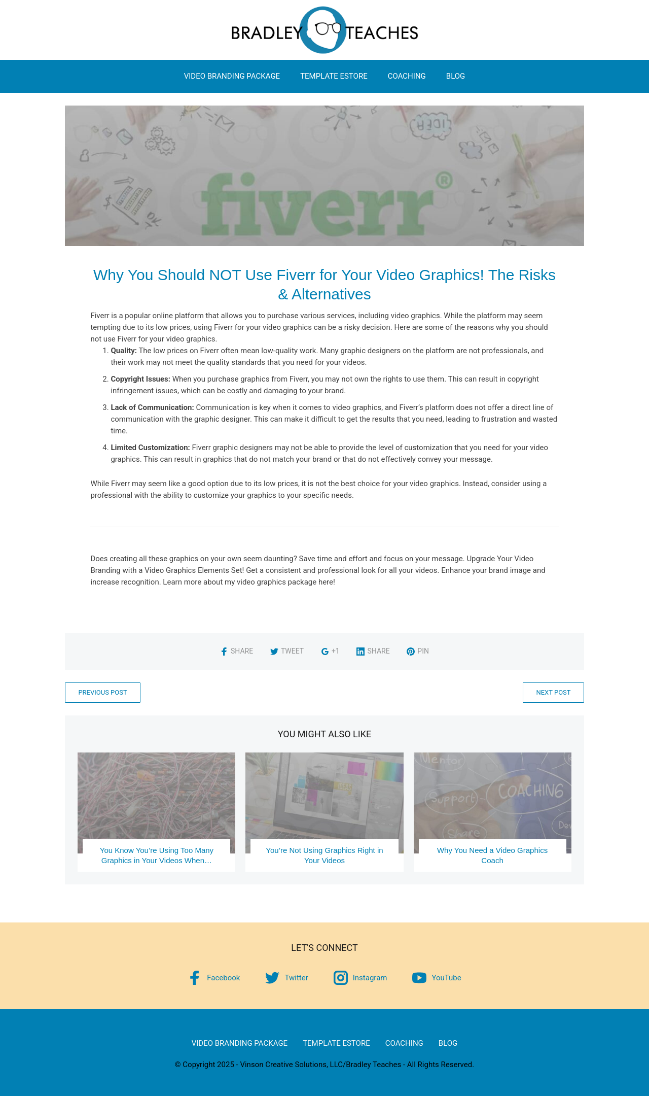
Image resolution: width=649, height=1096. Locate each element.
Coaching (407, 76)
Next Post (553, 692)
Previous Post (102, 692)
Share (236, 651)
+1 (330, 651)
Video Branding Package (232, 76)
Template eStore (334, 76)
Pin (418, 651)
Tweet (287, 651)
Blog (455, 76)
